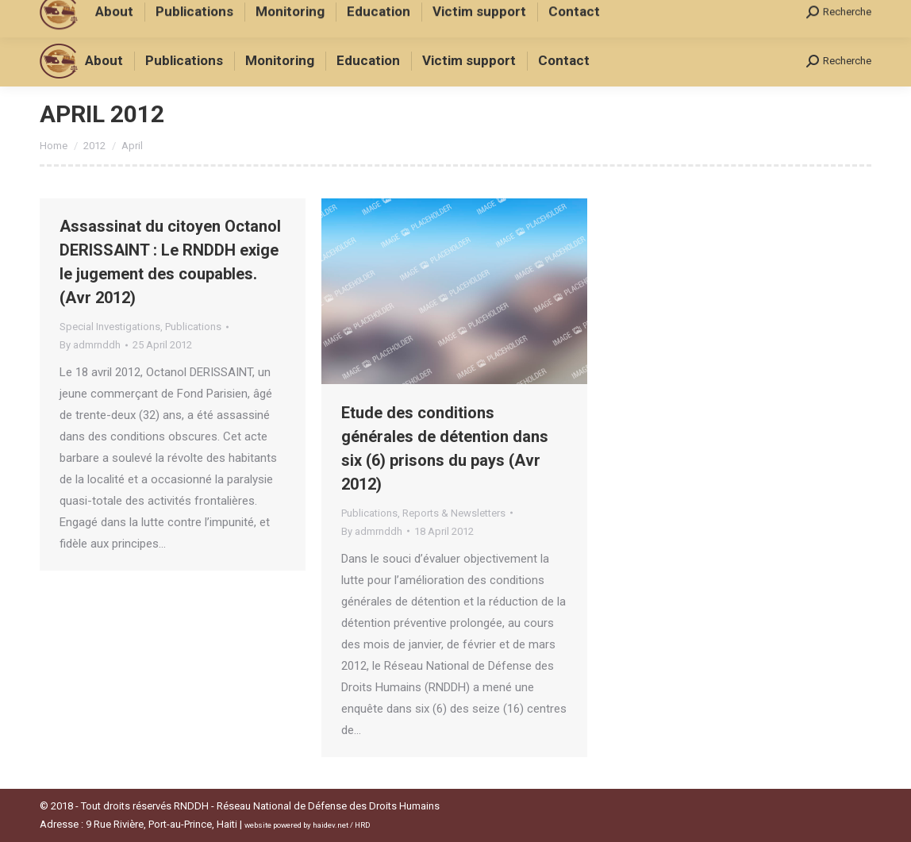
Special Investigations (110, 327)
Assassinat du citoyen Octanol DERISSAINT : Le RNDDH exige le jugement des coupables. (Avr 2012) (170, 262)
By (90, 345)
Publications (193, 327)
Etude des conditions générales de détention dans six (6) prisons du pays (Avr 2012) (444, 448)
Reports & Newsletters (453, 513)
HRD (363, 825)
